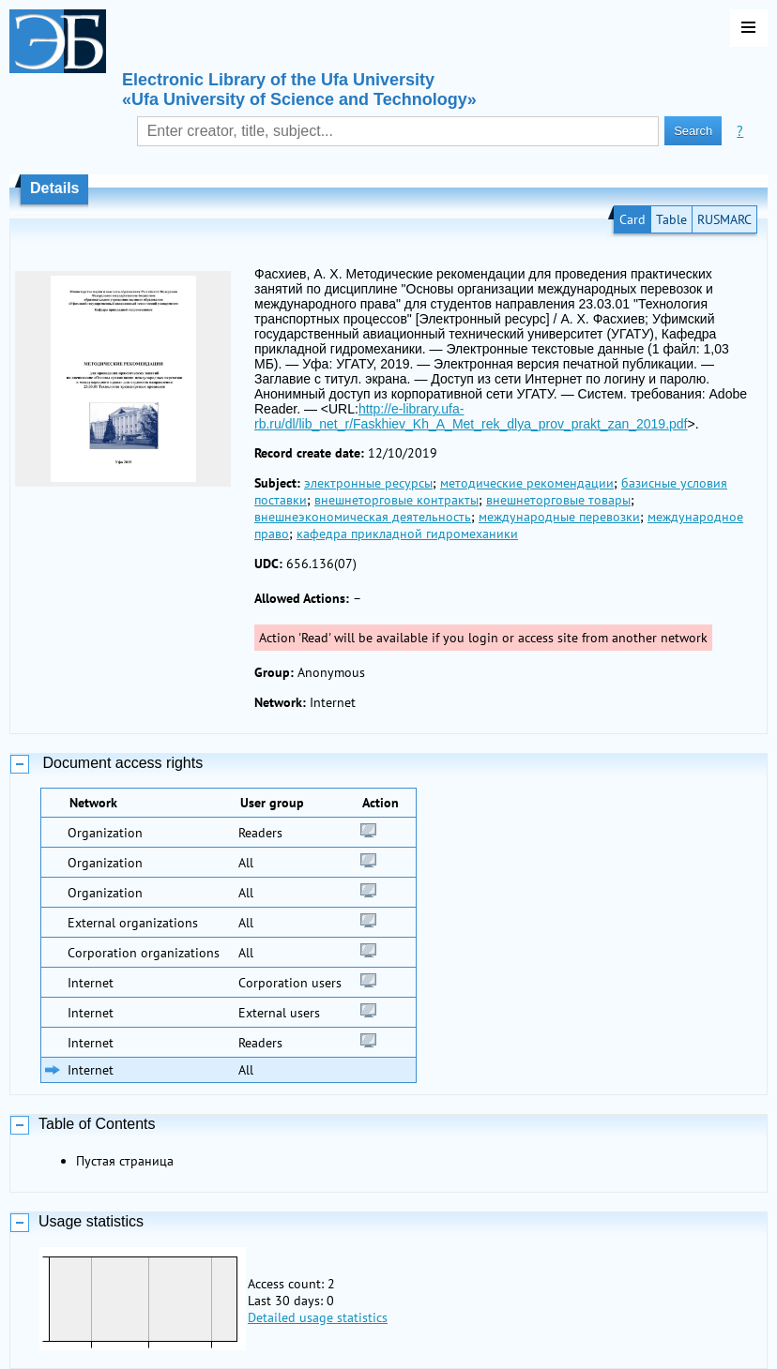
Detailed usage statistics (318, 1317)
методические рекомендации (527, 482)
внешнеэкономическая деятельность (362, 516)
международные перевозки (559, 516)
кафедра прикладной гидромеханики (407, 533)
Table (671, 219)
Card (632, 219)
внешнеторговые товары (558, 499)
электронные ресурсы (368, 482)
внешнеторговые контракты (396, 499)
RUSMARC (724, 219)
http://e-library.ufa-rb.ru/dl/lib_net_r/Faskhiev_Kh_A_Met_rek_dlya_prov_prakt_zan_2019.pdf (471, 416)
